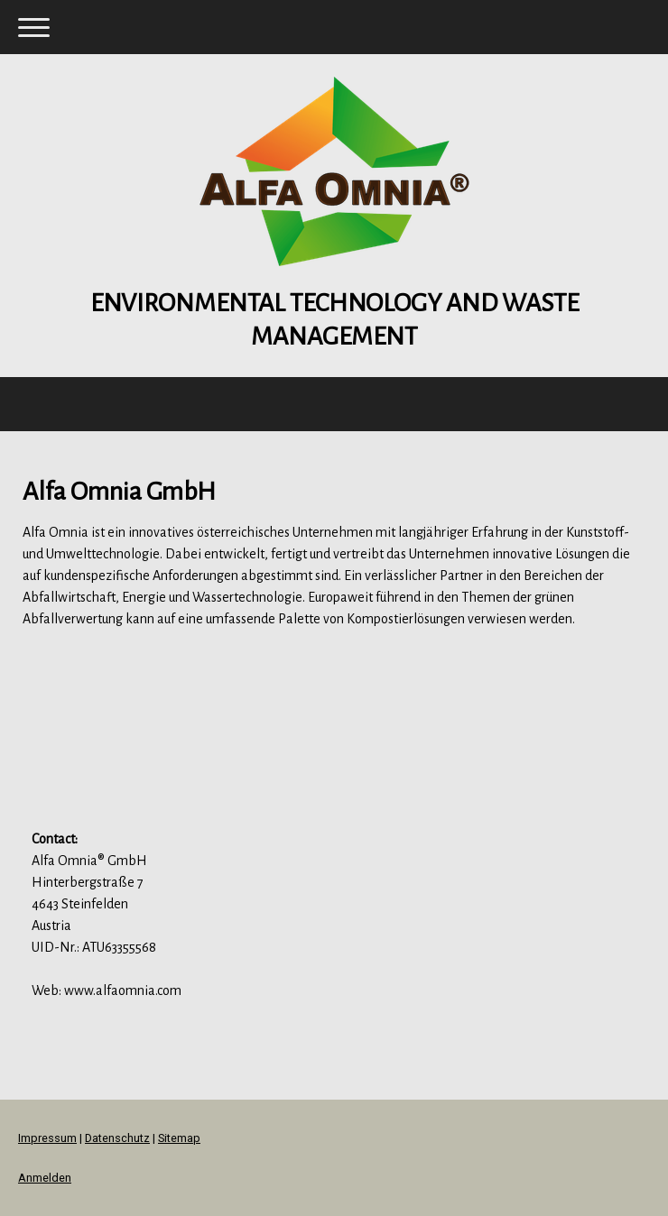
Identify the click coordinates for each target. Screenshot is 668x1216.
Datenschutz (117, 1138)
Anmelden (44, 1177)
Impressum (47, 1138)
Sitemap (179, 1138)
